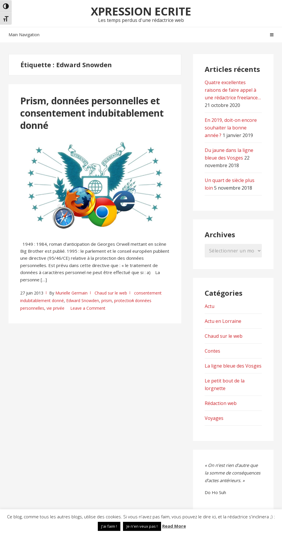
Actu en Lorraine (223, 321)
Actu (209, 306)
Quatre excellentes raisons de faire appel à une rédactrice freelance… (233, 90)
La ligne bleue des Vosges (233, 366)
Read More (174, 526)
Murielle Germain (71, 293)
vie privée (55, 308)
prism (106, 300)
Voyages (214, 418)
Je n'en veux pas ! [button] (142, 526)
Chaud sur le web (111, 293)
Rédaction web (221, 403)
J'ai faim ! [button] (109, 526)
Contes (212, 351)
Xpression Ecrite (141, 11)
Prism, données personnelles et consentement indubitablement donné (92, 112)
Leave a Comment (87, 308)
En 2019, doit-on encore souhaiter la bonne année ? (231, 127)
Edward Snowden (82, 300)
